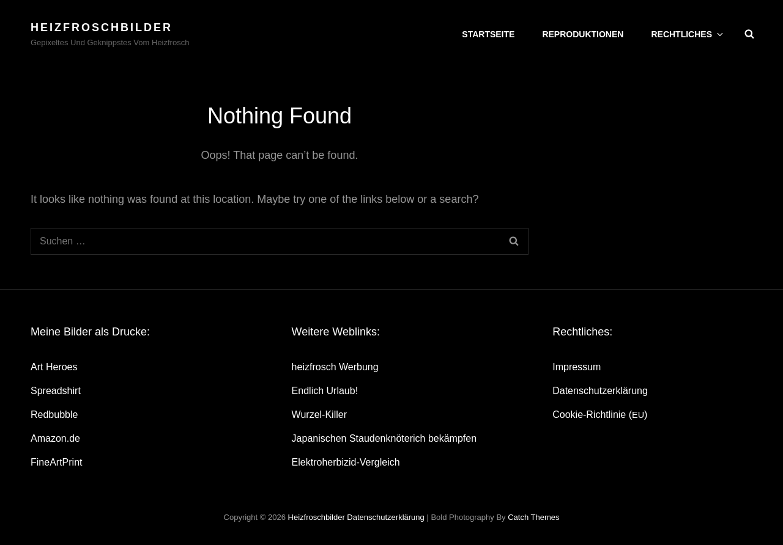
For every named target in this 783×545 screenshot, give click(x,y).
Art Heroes (54, 367)
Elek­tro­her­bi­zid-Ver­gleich (346, 462)
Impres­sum (576, 367)
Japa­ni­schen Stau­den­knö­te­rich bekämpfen (384, 438)
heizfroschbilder (102, 27)
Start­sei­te (488, 34)
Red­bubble (54, 414)
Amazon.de (55, 438)
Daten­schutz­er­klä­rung (600, 391)
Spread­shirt (56, 391)
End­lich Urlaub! (325, 391)
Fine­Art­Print (56, 462)
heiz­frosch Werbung (335, 367)
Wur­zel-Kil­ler (319, 414)
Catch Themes (533, 517)
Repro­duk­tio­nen (582, 34)
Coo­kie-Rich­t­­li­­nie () (599, 414)
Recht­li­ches (688, 34)
